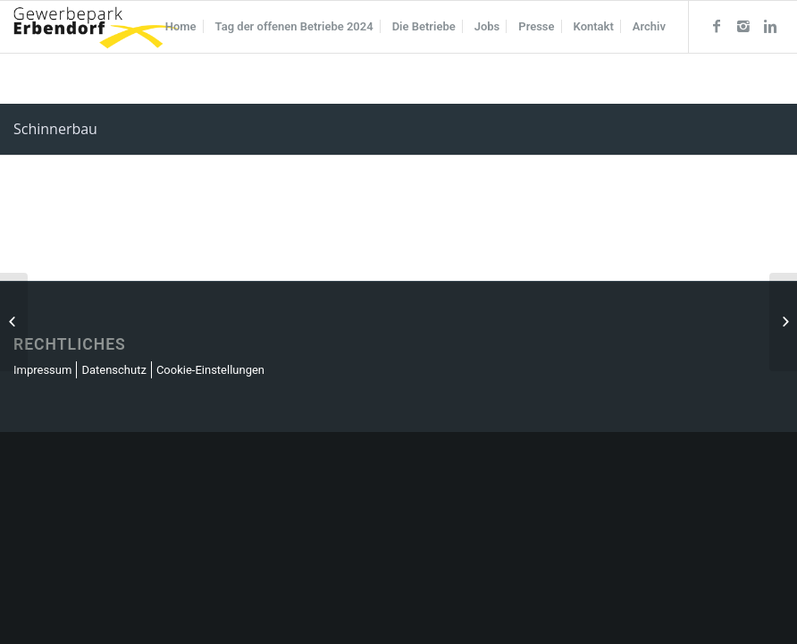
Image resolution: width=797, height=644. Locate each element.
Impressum (42, 370)
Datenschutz (113, 370)
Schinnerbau (55, 129)
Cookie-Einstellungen (210, 370)
